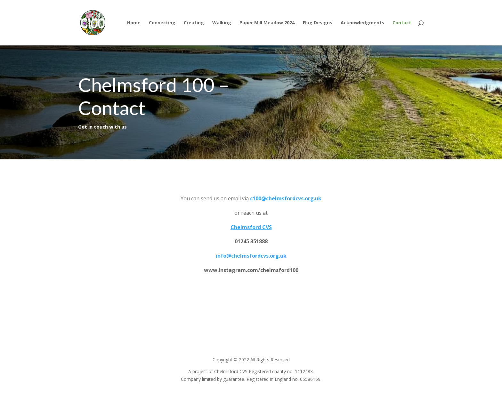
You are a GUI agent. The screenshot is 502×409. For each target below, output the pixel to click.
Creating (194, 23)
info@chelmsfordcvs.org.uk (251, 255)
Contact (402, 23)
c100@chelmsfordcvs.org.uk (285, 198)
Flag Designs (317, 23)
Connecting (162, 23)
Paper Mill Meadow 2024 (267, 23)
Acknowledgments (362, 23)
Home (134, 23)
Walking (221, 23)
